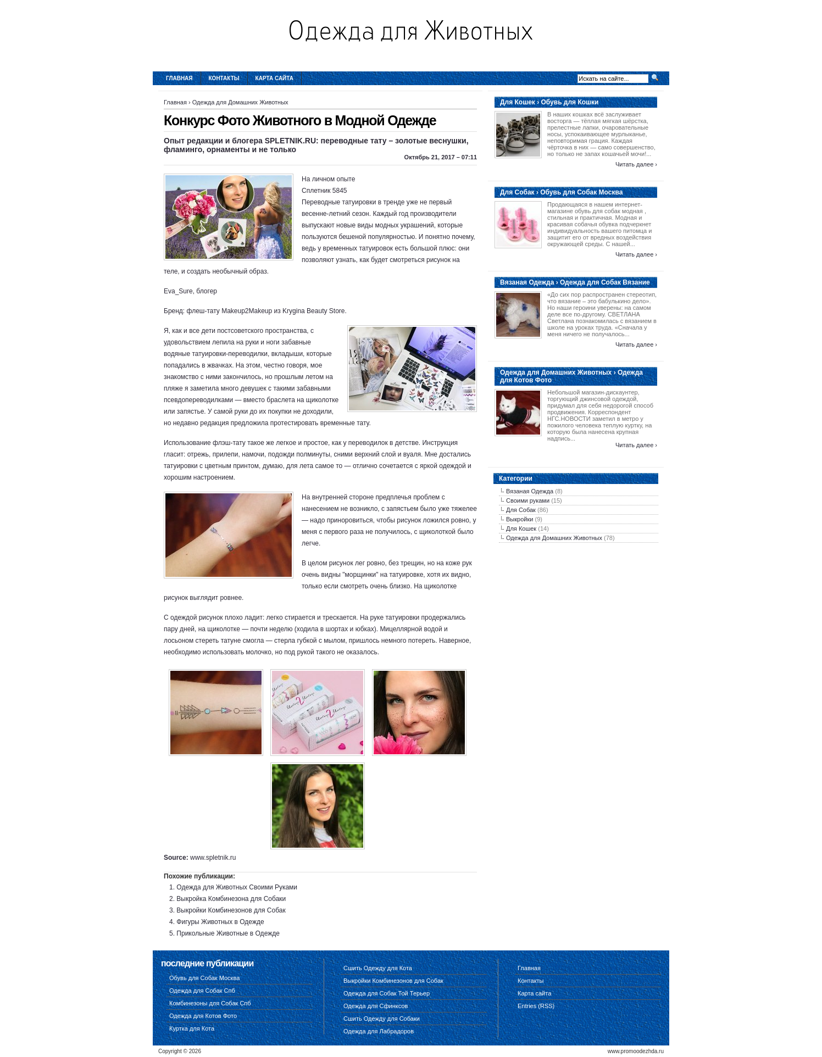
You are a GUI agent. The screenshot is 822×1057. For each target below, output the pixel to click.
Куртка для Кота (191, 1028)
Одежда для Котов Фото (203, 1016)
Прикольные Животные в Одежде (228, 933)
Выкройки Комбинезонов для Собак (230, 910)
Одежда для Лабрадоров (378, 1031)
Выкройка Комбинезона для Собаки (231, 899)
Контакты (224, 78)
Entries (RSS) (536, 1006)
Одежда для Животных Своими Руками (236, 887)
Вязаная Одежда (529, 491)
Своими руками (527, 500)
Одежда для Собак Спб (202, 990)
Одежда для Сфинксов (375, 1006)
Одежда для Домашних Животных (240, 102)
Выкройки (519, 519)
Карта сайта (274, 78)
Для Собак (521, 510)
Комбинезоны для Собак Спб (210, 1003)
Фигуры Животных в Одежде (220, 922)
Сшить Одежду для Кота (377, 968)
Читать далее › (636, 164)
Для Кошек (521, 528)
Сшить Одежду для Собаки (381, 1018)
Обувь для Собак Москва (204, 978)
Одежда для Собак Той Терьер (386, 993)
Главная (179, 78)
